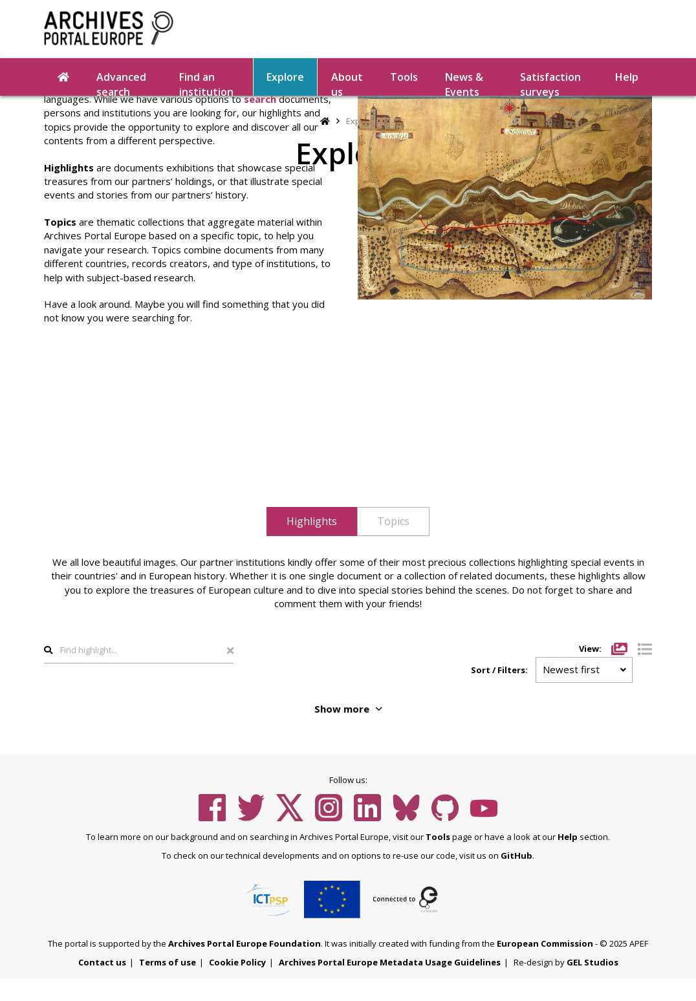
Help (626, 77)
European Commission (545, 943)
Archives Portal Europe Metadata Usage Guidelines (390, 962)
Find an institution (206, 83)
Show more (348, 708)
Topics (393, 521)
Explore (285, 77)
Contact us (102, 962)
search (260, 98)
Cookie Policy (237, 962)
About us (347, 83)
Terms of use (167, 962)
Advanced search (121, 83)
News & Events (464, 83)
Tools (404, 77)
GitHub (516, 855)
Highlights (312, 521)
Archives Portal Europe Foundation (244, 943)
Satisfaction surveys (550, 83)
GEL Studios (592, 962)
